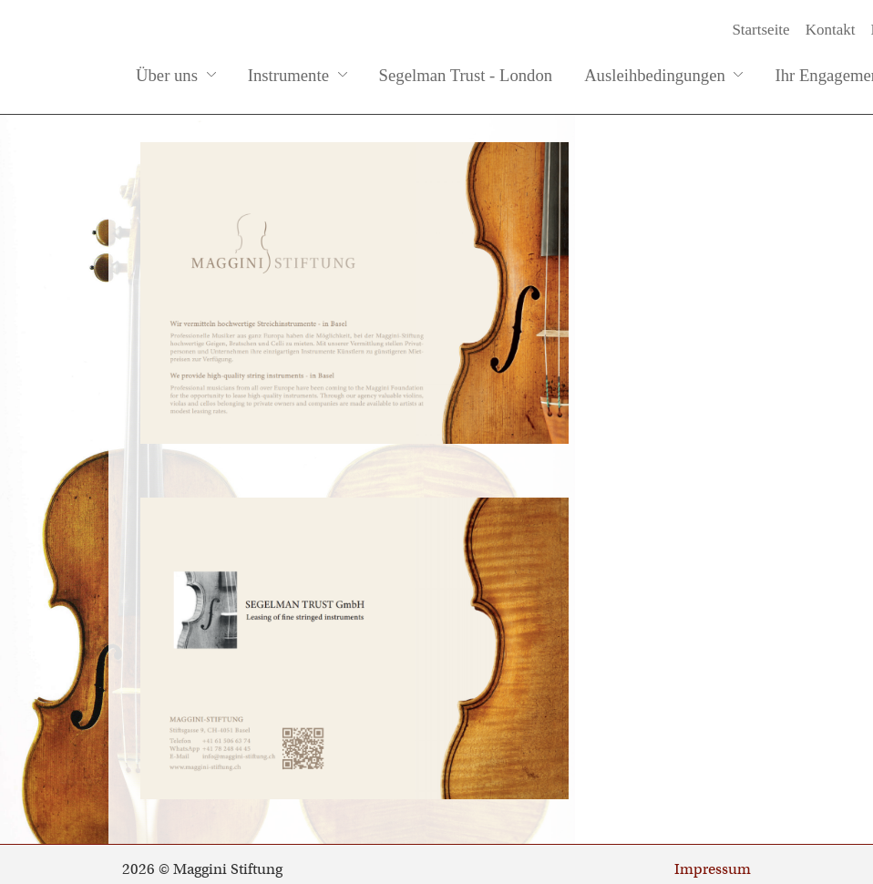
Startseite (760, 29)
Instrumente (297, 75)
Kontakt (831, 29)
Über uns (176, 75)
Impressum (712, 869)
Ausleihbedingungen (663, 75)
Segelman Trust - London (466, 75)
